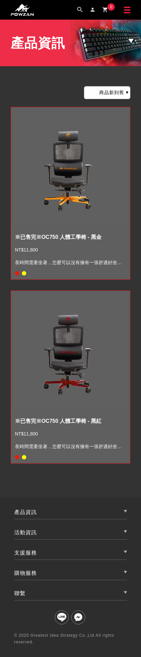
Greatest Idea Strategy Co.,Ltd (63, 635)
